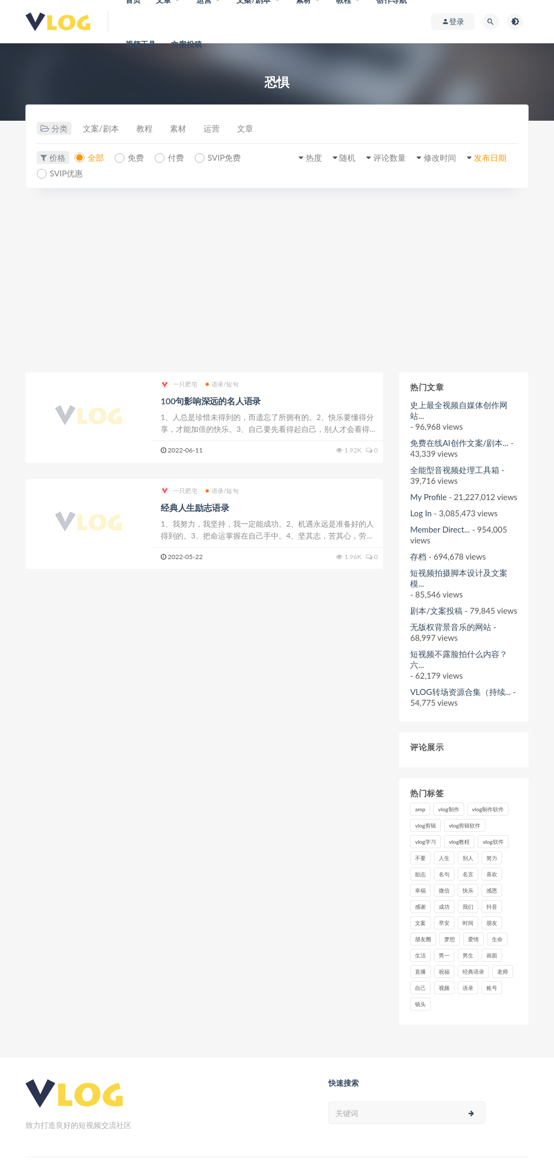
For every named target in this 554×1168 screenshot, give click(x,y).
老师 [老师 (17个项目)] (502, 971)
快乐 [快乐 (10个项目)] (468, 890)
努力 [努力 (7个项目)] (491, 858)
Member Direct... (440, 529)
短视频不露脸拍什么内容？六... (458, 659)
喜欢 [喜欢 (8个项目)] (491, 874)
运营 (211, 128)
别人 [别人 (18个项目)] (468, 858)
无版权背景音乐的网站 (450, 627)
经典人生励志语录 (195, 507)
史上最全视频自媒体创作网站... (458, 410)
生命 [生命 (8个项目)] (497, 939)
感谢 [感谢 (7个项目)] (420, 906)
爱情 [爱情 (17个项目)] (473, 939)
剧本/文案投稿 (436, 610)
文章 (245, 128)
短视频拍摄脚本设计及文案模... (458, 578)
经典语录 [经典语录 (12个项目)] (473, 971)
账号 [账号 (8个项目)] (491, 988)
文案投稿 (186, 44)
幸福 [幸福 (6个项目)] (420, 890)
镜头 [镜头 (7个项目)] (420, 1004)
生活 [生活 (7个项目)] (420, 955)
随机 (347, 157)
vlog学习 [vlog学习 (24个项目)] (425, 841)
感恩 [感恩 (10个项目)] (491, 890)
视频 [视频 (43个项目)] (444, 988)
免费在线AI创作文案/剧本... (459, 443)
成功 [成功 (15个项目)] (444, 906)
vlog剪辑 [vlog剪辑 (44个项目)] (425, 825)
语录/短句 (222, 384)
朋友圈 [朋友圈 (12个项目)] (423, 939)
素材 (178, 128)
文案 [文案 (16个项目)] (420, 923)
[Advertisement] (277, 280)
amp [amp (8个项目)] (420, 809)
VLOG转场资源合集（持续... (460, 692)
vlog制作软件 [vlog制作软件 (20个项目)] (488, 809)
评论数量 (389, 157)
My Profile (428, 497)
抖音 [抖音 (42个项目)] (491, 906)
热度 (314, 157)
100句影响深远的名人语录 (211, 401)
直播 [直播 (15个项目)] (420, 971)
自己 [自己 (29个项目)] (420, 988)
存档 (418, 556)
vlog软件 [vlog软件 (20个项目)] (493, 841)
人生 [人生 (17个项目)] (444, 858)
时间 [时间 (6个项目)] (468, 923)
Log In (421, 513)
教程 (144, 128)
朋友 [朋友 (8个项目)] (491, 923)
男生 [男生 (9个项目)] (468, 955)
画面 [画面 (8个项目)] (491, 955)
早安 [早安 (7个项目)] (444, 923)
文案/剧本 (101, 128)
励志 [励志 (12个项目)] (420, 874)
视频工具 (141, 44)
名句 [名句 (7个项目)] (444, 874)
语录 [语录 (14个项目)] (468, 988)
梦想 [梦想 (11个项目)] (449, 939)
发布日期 (490, 157)
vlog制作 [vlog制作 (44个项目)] (448, 809)
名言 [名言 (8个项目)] (468, 874)
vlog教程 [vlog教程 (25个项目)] (459, 841)
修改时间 (440, 157)
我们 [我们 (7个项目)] (468, 906)
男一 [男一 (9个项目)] (444, 955)
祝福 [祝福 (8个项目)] (444, 971)
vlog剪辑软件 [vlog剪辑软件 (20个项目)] (464, 825)
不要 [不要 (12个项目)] (420, 858)
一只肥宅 (179, 384)
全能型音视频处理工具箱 (454, 470)
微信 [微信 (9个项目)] (444, 890)
